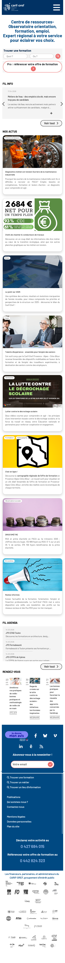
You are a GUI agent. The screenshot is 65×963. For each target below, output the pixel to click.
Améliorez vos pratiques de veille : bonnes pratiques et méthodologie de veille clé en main (16, 698)
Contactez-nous (15, 806)
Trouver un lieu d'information (24, 787)
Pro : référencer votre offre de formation (32, 67)
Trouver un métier (18, 782)
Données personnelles (19, 821)
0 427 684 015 (32, 846)
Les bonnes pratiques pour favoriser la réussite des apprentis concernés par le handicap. (55, 699)
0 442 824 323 (32, 860)
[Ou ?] (42, 56)
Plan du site (13, 826)
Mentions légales (16, 816)
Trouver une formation (20, 777)
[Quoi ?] (15, 56)
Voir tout (51, 123)
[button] (4, 104)
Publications (13, 797)
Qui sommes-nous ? (17, 801)
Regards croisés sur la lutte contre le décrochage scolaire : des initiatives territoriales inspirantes (35, 699)
